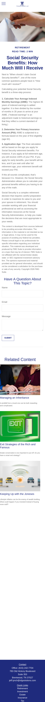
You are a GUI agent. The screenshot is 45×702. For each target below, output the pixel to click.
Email (4, 302)
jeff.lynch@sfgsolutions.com (22, 680)
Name (5, 287)
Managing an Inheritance (14, 397)
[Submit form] (8, 338)
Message (6, 316)
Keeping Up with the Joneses (17, 493)
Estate (22, 694)
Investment (22, 691)
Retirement (22, 688)
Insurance (22, 698)
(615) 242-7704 (25, 668)
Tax (22, 701)
